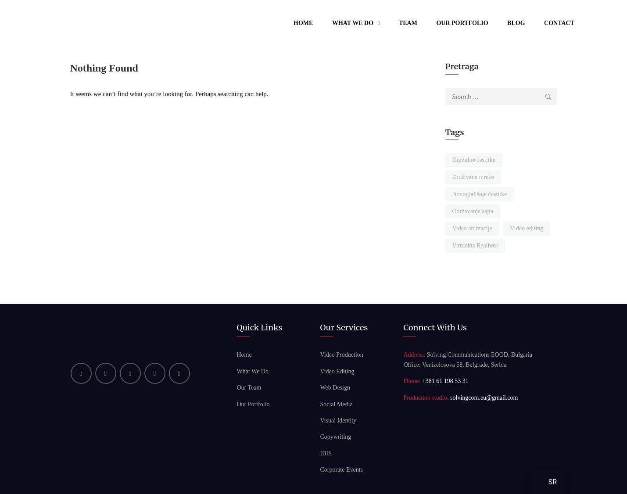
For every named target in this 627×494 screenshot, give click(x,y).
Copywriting (335, 436)
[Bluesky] (179, 373)
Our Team (248, 387)
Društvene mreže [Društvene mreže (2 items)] (473, 177)
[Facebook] (130, 373)
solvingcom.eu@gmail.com (484, 397)
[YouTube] (105, 373)
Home (303, 23)
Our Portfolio (462, 23)
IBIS (325, 453)
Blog (516, 23)
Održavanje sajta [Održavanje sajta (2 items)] (473, 211)
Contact (559, 23)
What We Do (352, 23)
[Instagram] (154, 373)
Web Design (335, 387)
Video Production (341, 354)
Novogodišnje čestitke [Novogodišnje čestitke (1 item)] (479, 194)
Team (408, 23)
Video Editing (337, 371)
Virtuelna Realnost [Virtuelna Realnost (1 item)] (475, 245)
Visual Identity (338, 420)
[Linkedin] (81, 373)
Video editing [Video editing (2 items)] (527, 228)
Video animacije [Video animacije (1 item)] (472, 228)
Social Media (336, 404)
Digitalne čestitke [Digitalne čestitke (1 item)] (473, 160)
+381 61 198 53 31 (445, 381)
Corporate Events (341, 469)
